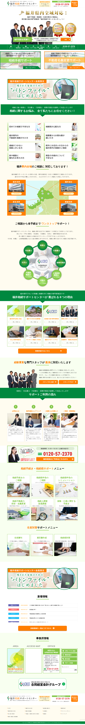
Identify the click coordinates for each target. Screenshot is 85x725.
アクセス (16, 194)
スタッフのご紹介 (48, 382)
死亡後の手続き (11, 715)
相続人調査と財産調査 (13, 717)
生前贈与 (45, 712)
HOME (9, 709)
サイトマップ (64, 715)
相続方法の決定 (29, 709)
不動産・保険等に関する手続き (32, 715)
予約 (65, 39)
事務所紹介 (63, 709)
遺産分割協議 (28, 712)
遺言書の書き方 (46, 709)
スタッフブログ (68, 382)
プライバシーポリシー (66, 712)
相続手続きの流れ (12, 712)
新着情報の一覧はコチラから (41, 629)
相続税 (44, 715)
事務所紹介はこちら (42, 351)
